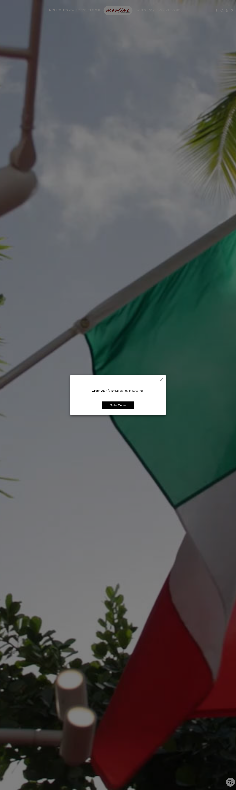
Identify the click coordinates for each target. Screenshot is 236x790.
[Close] (161, 379)
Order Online (118, 405)
